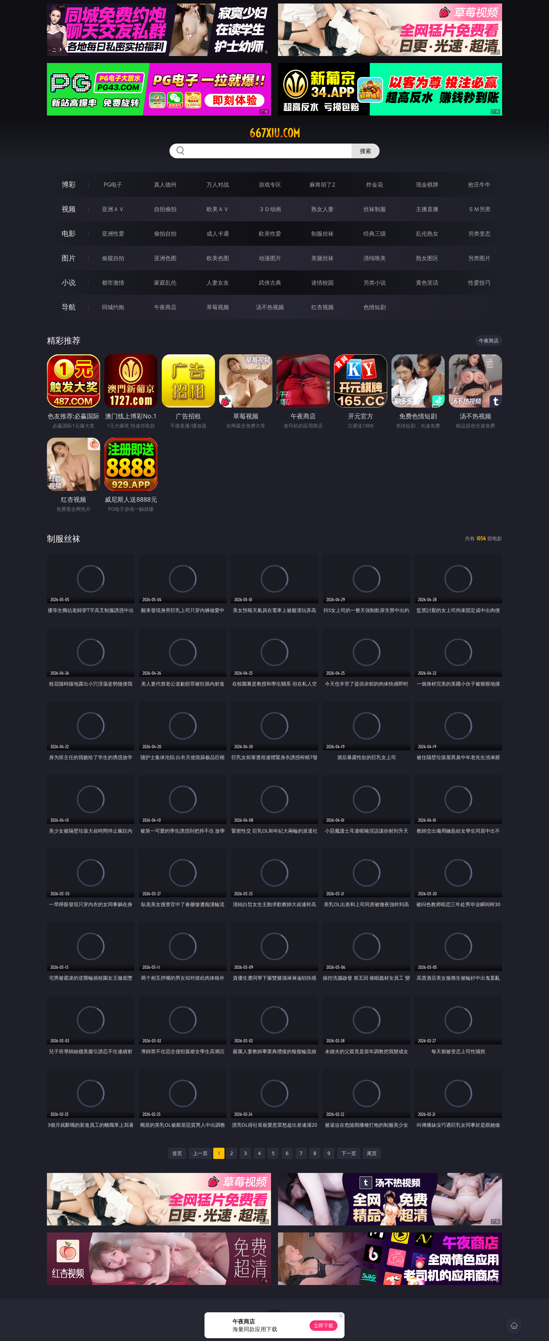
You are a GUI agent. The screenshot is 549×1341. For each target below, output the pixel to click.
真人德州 (165, 184)
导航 (69, 307)
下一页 (348, 1153)
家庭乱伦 (165, 282)
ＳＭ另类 (479, 209)
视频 (69, 209)
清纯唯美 (374, 258)
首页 (177, 1153)
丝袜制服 (374, 209)
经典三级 (374, 233)
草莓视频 (218, 307)
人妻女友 (218, 282)
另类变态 (479, 233)
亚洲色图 (165, 258)
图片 (69, 258)
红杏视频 (322, 307)
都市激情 (113, 282)
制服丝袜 (322, 233)
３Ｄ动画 (270, 209)
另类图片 (479, 258)
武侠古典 (270, 282)
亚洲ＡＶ (113, 209)
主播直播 (427, 209)
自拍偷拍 (165, 209)
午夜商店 (165, 307)
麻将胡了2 (322, 184)
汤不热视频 (270, 307)
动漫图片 (270, 258)
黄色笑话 (427, 282)
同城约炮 (113, 307)
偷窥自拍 (113, 258)
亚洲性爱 (113, 233)
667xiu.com (274, 133)
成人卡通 (218, 233)
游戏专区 (270, 184)
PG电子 (113, 184)
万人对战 (218, 184)
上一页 (200, 1153)
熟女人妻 (322, 209)
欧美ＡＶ (218, 209)
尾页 (372, 1153)
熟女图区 (427, 258)
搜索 (365, 151)
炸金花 (374, 184)
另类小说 (374, 282)
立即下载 (323, 1325)
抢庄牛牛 (479, 184)
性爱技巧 (479, 282)
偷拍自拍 (165, 233)
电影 (69, 233)
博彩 (69, 184)
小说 (69, 282)
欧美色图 (218, 258)
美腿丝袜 (322, 258)
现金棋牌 (427, 184)
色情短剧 (374, 307)
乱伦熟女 (427, 233)
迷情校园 (322, 282)
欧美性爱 (270, 233)
